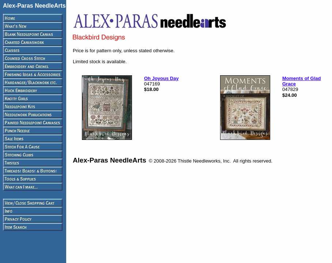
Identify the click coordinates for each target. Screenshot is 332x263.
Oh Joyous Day (161, 78)
